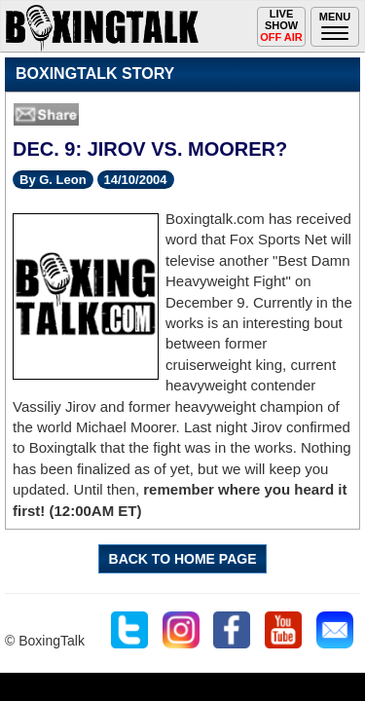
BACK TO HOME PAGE (183, 559)
